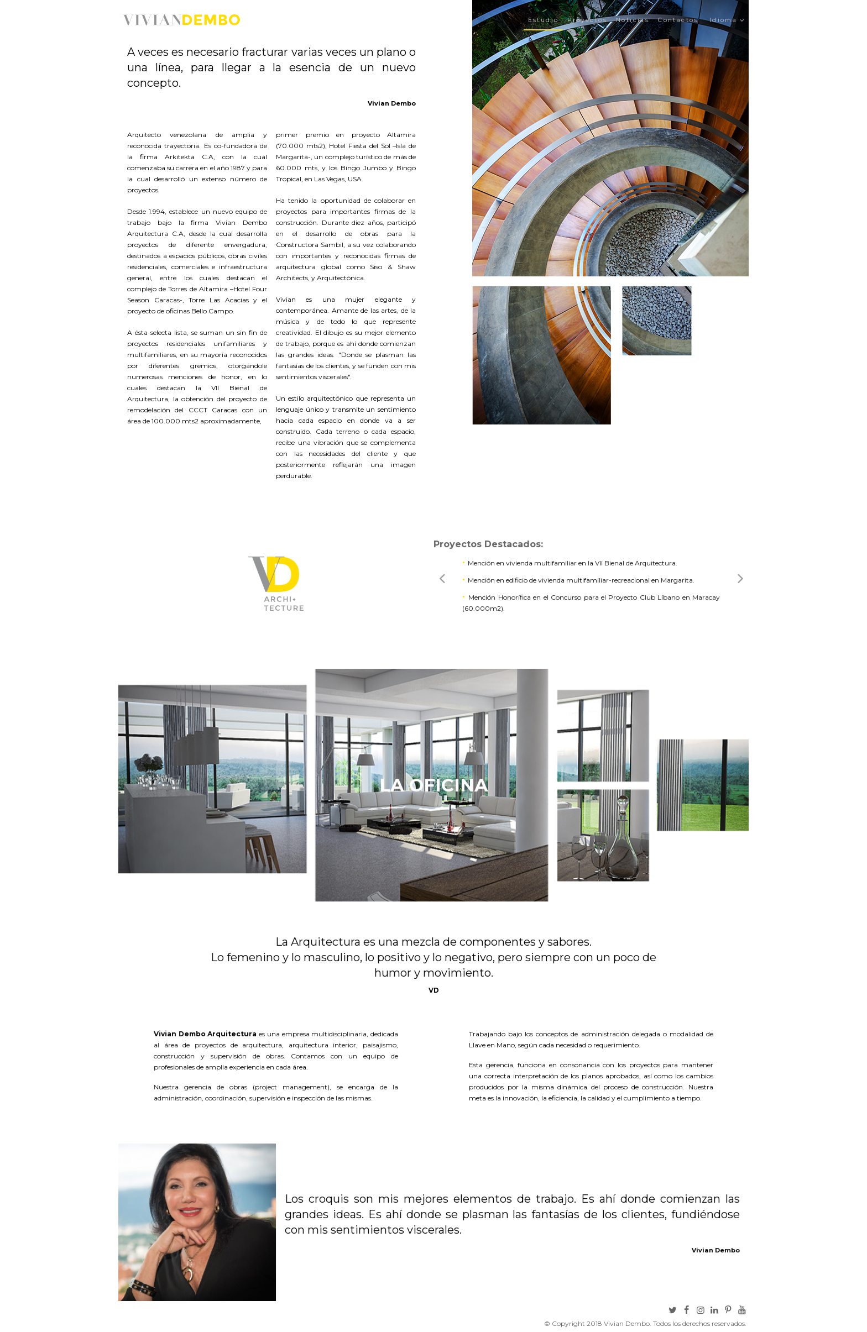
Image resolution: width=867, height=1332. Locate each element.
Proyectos (587, 20)
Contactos (678, 20)
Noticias (632, 20)
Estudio (543, 20)
